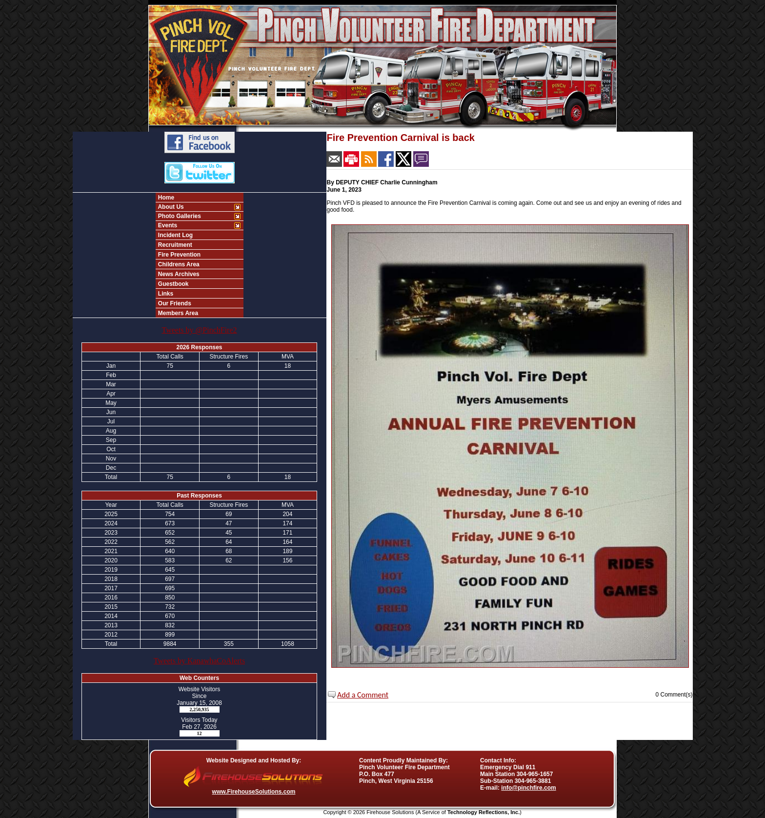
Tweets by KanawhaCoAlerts (199, 661)
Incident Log (175, 235)
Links (165, 293)
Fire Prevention (179, 254)
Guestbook (173, 283)
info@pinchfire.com (528, 787)
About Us (170, 206)
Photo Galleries (179, 216)
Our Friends (174, 303)
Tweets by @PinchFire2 (199, 330)
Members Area (178, 313)
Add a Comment (362, 694)
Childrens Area (178, 264)
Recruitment (174, 244)
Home (166, 197)
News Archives (178, 274)
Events (167, 225)
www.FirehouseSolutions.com (254, 791)
